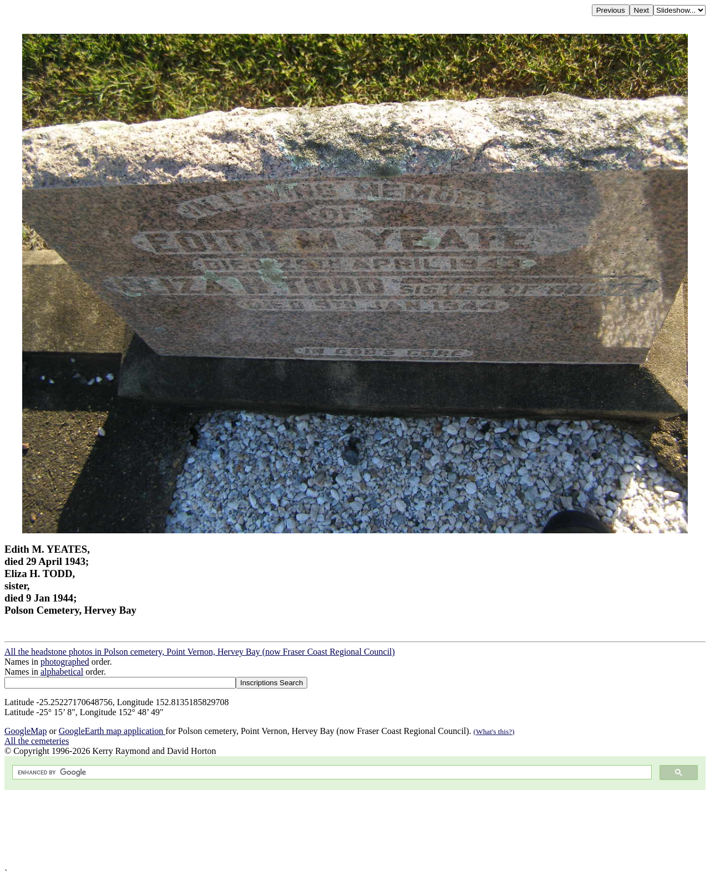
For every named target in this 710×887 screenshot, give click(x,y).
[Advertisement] (337, 829)
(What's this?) (494, 731)
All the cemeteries (36, 741)
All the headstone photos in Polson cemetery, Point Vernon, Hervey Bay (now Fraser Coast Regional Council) (199, 651)
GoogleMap (25, 731)
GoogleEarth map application (112, 731)
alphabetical (61, 671)
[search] (331, 772)
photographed (64, 661)
